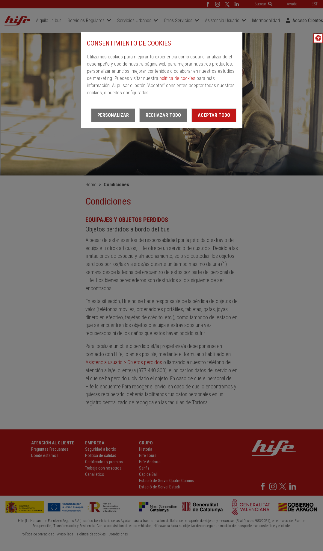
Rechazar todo (163, 115)
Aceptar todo (214, 115)
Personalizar (113, 115)
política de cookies (177, 78)
